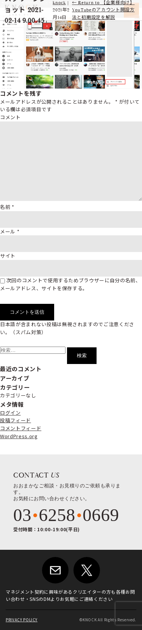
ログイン (10, 412)
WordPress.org (18, 436)
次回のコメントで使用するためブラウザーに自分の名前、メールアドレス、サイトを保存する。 (70, 284)
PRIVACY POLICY (21, 619)
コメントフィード (20, 428)
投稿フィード (15, 420)
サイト (8, 255)
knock (59, 3)
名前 (7, 206)
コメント (10, 117)
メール (9, 231)
